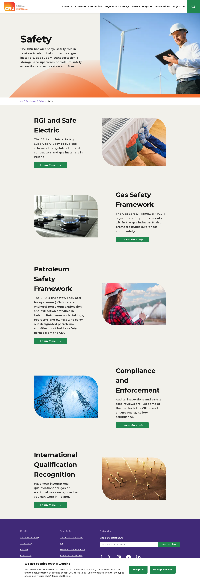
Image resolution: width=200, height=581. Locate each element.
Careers (24, 549)
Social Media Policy (29, 537)
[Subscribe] (169, 544)
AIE (61, 543)
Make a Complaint (142, 6)
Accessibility (26, 543)
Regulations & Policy (117, 6)
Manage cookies (162, 569)
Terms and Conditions (71, 537)
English (179, 6)
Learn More (50, 165)
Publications (162, 6)
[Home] (21, 101)
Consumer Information (88, 6)
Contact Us (25, 555)
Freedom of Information (72, 549)
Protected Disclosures (71, 555)
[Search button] (193, 6)
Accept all (138, 569)
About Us (67, 6)
